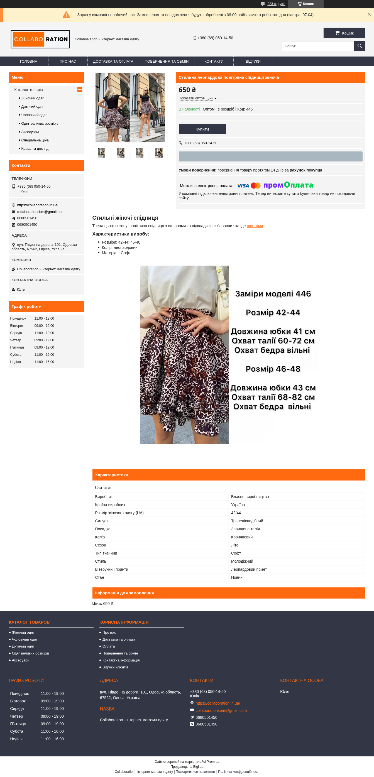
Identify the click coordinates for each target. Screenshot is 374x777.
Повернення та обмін (167, 61)
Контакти (213, 61)
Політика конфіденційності (238, 772)
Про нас (68, 61)
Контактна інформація (121, 660)
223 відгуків (276, 4)
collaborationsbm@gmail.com (41, 212)
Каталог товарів (28, 89)
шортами (255, 226)
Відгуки (253, 61)
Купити (202, 129)
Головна (28, 61)
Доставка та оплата (113, 61)
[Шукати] (359, 46)
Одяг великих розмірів (39, 123)
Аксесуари (30, 132)
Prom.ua (213, 762)
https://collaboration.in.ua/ (37, 205)
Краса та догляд (35, 148)
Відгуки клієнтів (115, 667)
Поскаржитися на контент (195, 772)
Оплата (108, 646)
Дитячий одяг (32, 106)
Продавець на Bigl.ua (186, 767)
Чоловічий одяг (34, 115)
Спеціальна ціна (35, 140)
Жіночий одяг (32, 98)
